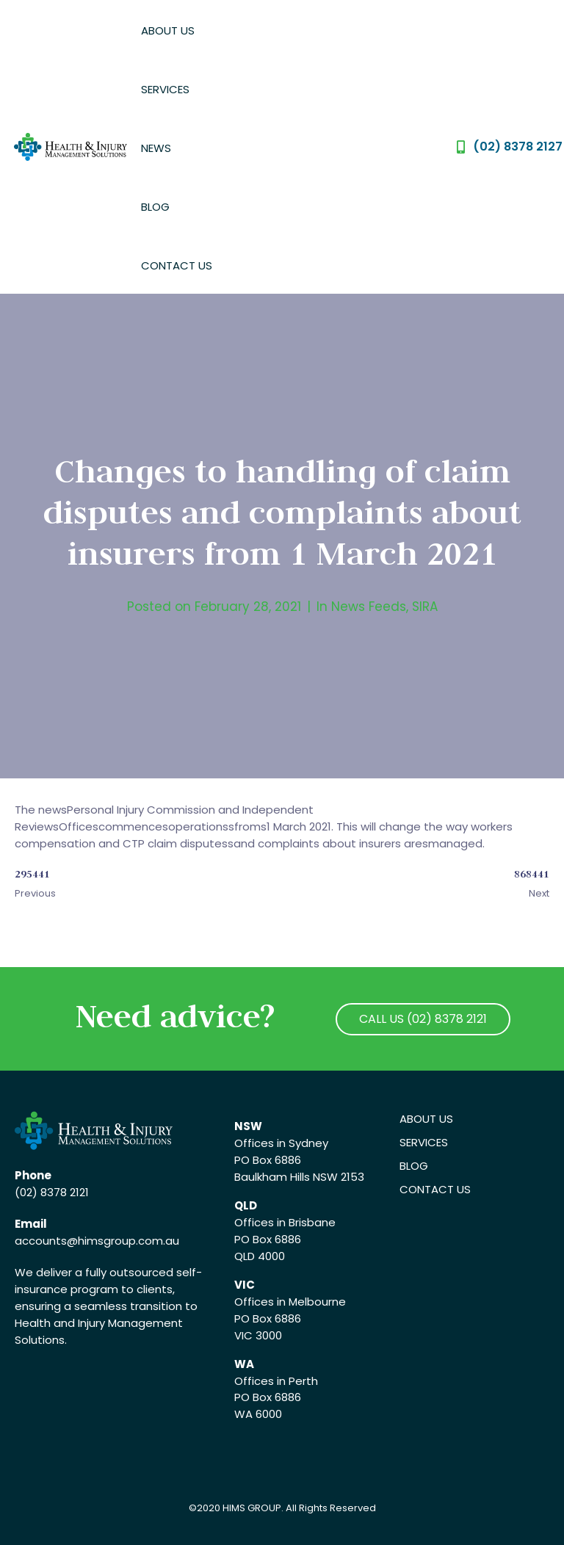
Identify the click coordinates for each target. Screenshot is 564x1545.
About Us (168, 30)
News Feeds (368, 606)
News (156, 148)
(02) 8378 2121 (52, 1192)
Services (165, 89)
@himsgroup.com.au (123, 1240)
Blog (155, 206)
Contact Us (176, 265)
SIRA (425, 606)
